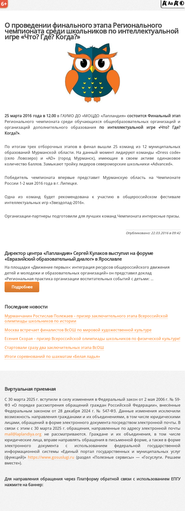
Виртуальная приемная (30, 389)
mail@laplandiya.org (23, 434)
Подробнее (22, 287)
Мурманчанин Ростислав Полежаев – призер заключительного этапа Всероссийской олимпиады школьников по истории (86, 318)
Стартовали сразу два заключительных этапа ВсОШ (54, 347)
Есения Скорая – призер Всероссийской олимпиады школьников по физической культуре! (92, 338)
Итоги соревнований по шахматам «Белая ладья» (52, 356)
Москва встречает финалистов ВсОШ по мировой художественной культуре (78, 330)
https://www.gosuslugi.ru (51, 457)
